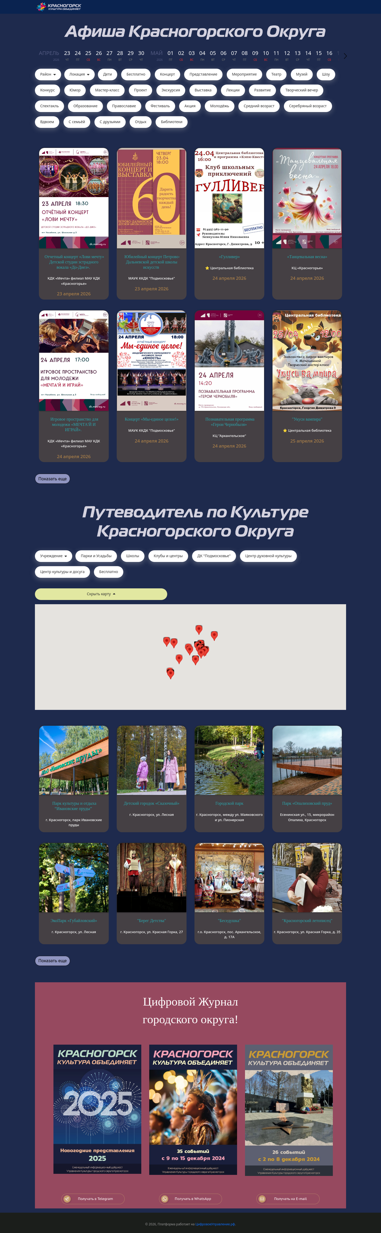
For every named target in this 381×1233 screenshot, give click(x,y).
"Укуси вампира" (307, 419)
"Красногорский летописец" (307, 920)
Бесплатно (135, 74)
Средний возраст (259, 105)
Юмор (75, 89)
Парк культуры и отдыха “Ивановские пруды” (74, 806)
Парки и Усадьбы (96, 555)
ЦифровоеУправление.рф (215, 1224)
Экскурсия (171, 89)
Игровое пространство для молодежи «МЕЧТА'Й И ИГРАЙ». (74, 424)
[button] (201, 654)
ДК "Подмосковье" (214, 555)
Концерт (167, 74)
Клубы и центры (168, 555)
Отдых (140, 121)
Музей (301, 74)
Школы (132, 555)
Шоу (326, 74)
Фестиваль (160, 105)
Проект (140, 89)
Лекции (233, 89)
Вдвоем (47, 121)
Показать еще (52, 479)
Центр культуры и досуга (62, 571)
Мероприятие (244, 74)
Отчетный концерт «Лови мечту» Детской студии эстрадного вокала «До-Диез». (74, 261)
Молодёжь (219, 105)
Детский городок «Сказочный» (151, 803)
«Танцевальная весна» (307, 256)
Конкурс (47, 89)
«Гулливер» (229, 256)
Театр (276, 74)
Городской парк (229, 803)
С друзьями (110, 121)
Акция (190, 105)
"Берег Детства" (151, 920)
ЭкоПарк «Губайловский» (74, 920)
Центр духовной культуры (268, 555)
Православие (124, 105)
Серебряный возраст (308, 105)
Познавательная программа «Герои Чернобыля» (229, 422)
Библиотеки (171, 121)
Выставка (203, 89)
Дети (107, 74)
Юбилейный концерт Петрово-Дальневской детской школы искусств (152, 261)
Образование (85, 105)
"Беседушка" (229, 920)
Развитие (262, 89)
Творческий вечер (301, 89)
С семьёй (77, 121)
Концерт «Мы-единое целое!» (152, 419)
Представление (203, 74)
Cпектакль (49, 105)
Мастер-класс (107, 89)
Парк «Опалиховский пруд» (307, 803)
